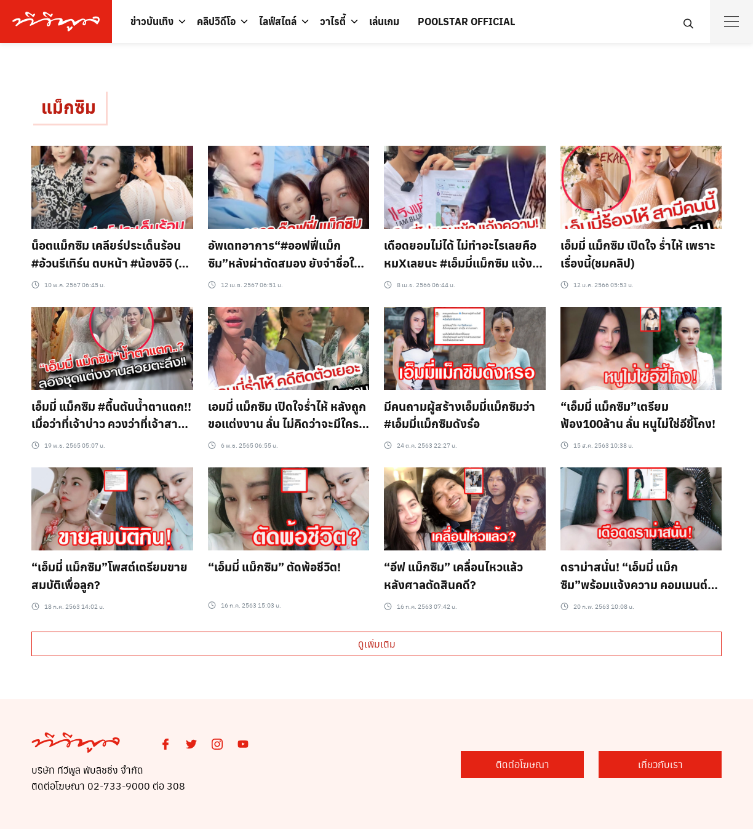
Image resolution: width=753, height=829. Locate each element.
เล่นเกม (384, 21)
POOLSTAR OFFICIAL (466, 21)
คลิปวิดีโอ (216, 21)
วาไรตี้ (333, 21)
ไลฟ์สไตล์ (278, 21)
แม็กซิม (68, 106)
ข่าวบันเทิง (151, 21)
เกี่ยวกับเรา (660, 764)
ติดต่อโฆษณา (522, 764)
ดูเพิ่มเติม (377, 644)
